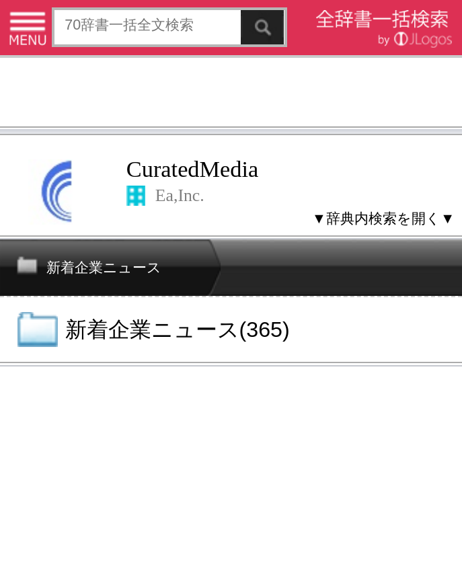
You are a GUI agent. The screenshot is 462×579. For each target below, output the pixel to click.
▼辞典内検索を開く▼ (383, 218)
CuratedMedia (192, 169)
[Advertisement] (231, 94)
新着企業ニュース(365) (177, 329)
